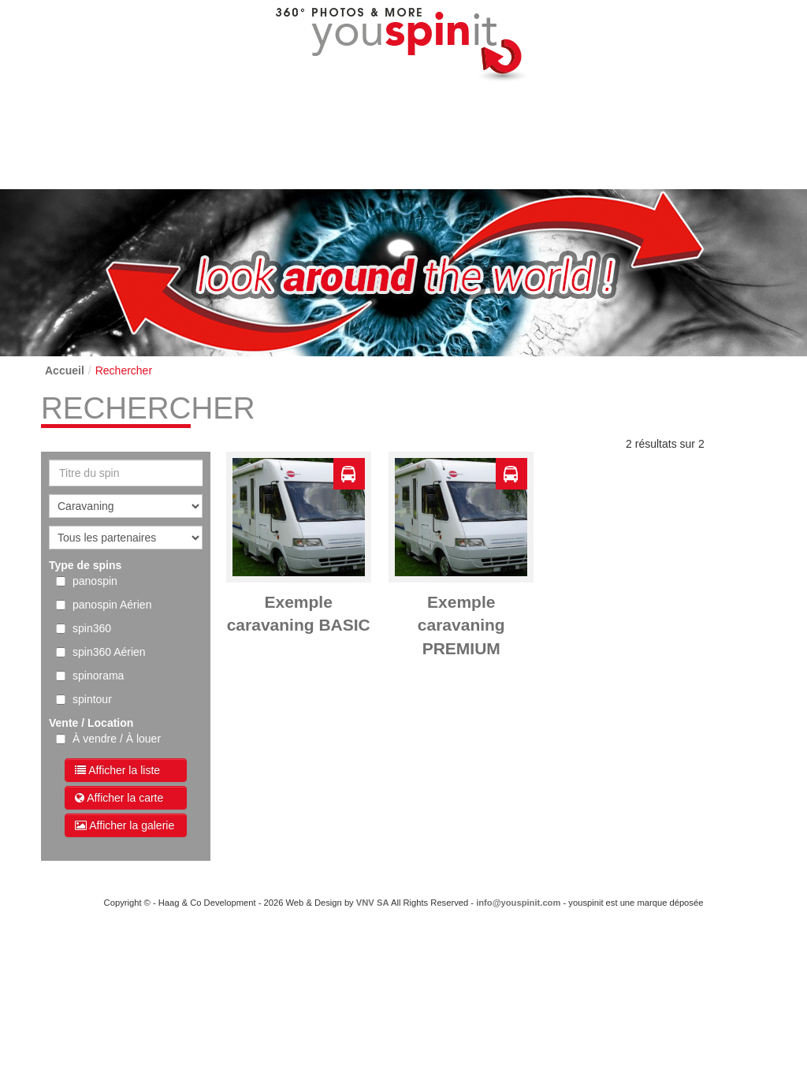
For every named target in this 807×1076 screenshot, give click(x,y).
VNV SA (372, 902)
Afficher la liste (117, 770)
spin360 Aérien (109, 652)
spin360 (92, 628)
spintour (92, 699)
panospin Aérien (112, 604)
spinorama (98, 675)
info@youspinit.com (518, 902)
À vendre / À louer (117, 738)
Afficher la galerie (124, 825)
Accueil (64, 370)
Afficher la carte (119, 797)
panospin (95, 581)
